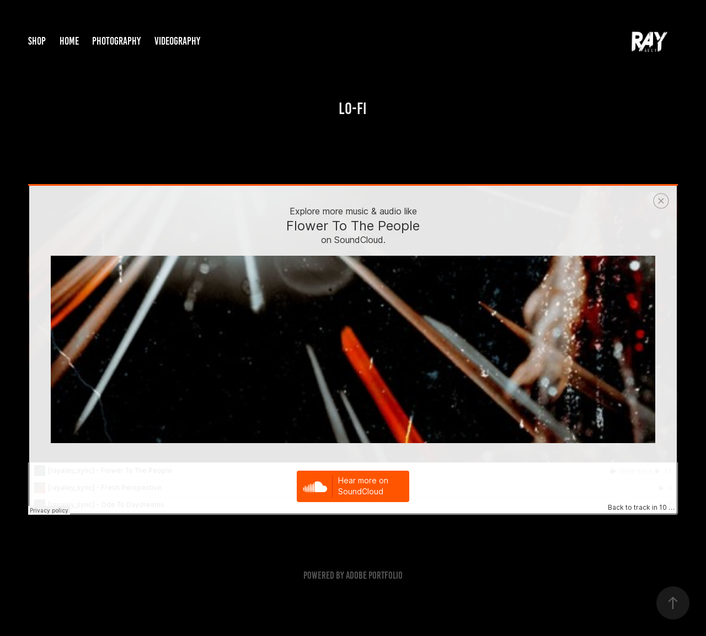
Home (69, 41)
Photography (116, 41)
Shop (37, 41)
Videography (177, 41)
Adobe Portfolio (374, 575)
